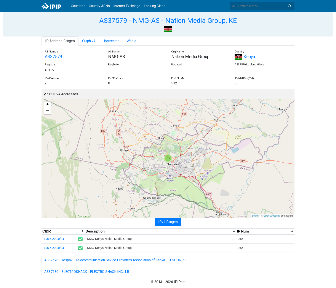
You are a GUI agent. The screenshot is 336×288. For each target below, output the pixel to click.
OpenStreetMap (272, 215)
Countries (78, 6)
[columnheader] (63, 231)
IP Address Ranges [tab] (60, 41)
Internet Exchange (126, 6)
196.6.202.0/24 (54, 239)
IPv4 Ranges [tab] (168, 222)
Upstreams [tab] (111, 41)
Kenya (245, 56)
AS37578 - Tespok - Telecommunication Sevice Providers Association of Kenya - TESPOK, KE (115, 260)
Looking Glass (154, 6)
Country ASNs (99, 6)
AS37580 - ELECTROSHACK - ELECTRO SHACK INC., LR (86, 272)
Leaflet (255, 215)
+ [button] (47, 104)
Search (289, 6)
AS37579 (53, 56)
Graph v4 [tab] (88, 41)
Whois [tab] (131, 41)
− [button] (47, 111)
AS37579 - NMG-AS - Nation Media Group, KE (168, 20)
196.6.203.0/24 (54, 248)
